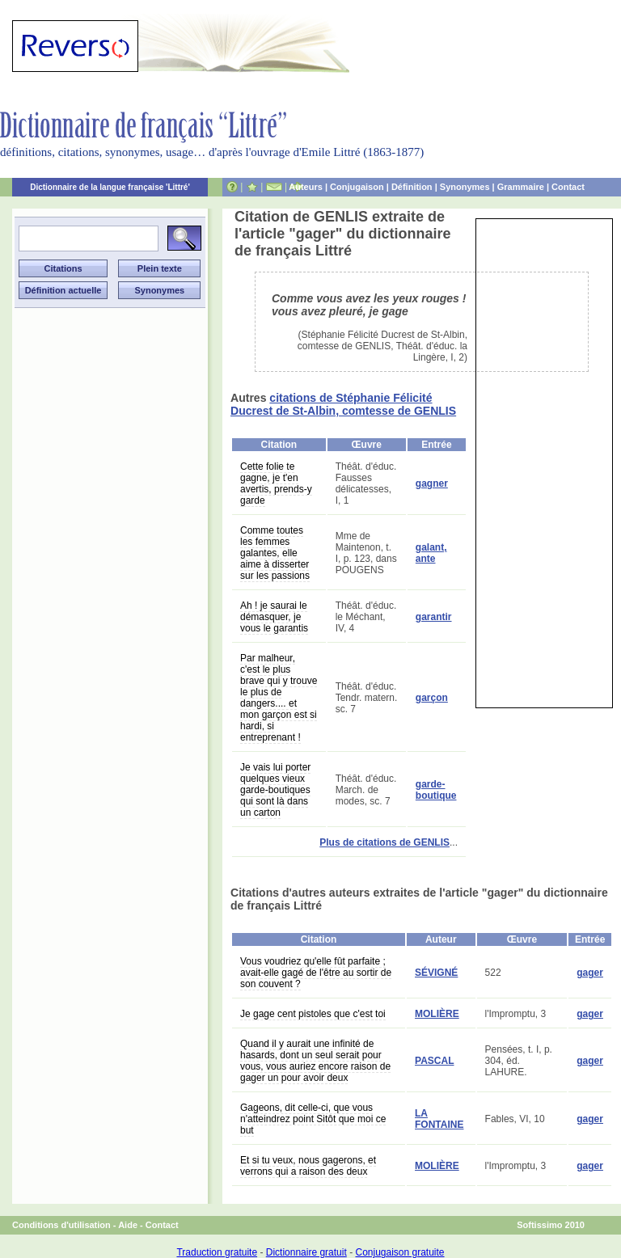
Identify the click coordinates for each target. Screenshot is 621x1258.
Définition (412, 187)
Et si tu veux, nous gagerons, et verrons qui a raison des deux (308, 1166)
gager (590, 972)
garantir (434, 617)
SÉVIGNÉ (436, 972)
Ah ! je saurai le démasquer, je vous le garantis (274, 617)
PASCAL (434, 1060)
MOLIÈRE (437, 1013)
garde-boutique (436, 790)
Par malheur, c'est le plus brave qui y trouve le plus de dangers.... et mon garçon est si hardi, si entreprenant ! (278, 697)
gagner (432, 483)
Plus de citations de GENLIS (384, 842)
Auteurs (306, 187)
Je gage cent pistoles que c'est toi (313, 1013)
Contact (568, 187)
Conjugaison (357, 187)
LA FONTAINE (439, 1119)
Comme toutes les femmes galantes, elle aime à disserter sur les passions (275, 553)
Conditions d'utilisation (61, 1225)
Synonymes (465, 187)
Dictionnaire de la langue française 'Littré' (110, 187)
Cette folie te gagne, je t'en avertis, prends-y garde (276, 483)
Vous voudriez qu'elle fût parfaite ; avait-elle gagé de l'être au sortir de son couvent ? (315, 973)
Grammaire (520, 187)
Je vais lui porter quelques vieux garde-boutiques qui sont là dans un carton (275, 790)
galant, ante (431, 553)
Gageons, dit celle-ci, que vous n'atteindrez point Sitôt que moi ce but (313, 1119)
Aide (127, 1225)
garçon (432, 697)
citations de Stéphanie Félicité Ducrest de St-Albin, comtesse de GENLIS (343, 404)
